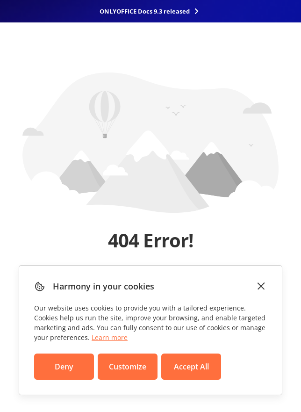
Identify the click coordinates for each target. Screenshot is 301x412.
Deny (64, 366)
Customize (127, 366)
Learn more (110, 337)
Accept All (191, 366)
